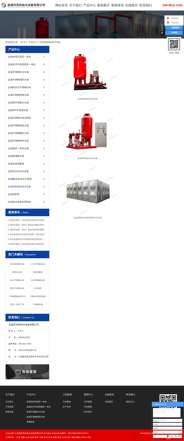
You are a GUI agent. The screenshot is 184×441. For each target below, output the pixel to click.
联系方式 (130, 402)
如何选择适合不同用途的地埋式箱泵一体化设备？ (28, 239)
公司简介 (9, 402)
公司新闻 (88, 402)
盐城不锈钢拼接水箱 (18, 95)
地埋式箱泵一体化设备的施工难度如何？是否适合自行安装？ (28, 244)
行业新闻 (88, 407)
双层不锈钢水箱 (17, 288)
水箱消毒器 (38, 272)
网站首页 (62, 5)
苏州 (50, 437)
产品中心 (89, 5)
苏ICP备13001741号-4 (78, 433)
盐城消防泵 (14, 194)
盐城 (32, 437)
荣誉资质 (9, 412)
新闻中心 (88, 394)
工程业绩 (9, 407)
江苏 (18, 437)
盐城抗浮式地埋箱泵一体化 (22, 64)
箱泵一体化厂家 (17, 304)
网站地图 (76, 437)
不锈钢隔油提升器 (17, 296)
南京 (36, 437)
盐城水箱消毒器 (16, 163)
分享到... (175, 33)
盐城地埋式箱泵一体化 (19, 56)
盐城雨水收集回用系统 (19, 202)
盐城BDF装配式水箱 (18, 102)
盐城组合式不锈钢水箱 (19, 87)
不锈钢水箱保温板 (38, 296)
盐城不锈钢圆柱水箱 (18, 133)
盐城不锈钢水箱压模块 (19, 118)
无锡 (41, 437)
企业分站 (66, 437)
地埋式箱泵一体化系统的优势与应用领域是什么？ (28, 220)
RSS (83, 437)
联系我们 (142, 5)
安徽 (23, 437)
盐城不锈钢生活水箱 (18, 72)
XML (89, 437)
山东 (27, 437)
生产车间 (67, 407)
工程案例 (67, 394)
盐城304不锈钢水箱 (18, 110)
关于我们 (75, 5)
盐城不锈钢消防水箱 (18, 79)
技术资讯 (88, 412)
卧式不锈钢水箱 (17, 280)
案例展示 (102, 5)
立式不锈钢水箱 (38, 264)
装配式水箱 (17, 272)
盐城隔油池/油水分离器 (20, 179)
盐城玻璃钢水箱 (16, 156)
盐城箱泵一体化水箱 (18, 148)
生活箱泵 (38, 288)
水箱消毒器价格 (38, 280)
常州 (46, 437)
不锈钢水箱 (38, 304)
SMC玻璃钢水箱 (17, 264)
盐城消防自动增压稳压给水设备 (159, 79)
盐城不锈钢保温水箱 (18, 125)
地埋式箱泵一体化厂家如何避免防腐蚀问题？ (28, 229)
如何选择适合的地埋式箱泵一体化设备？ (28, 234)
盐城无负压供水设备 (18, 171)
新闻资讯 (115, 5)
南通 (55, 437)
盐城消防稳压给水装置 (76, 79)
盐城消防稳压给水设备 (50, 42)
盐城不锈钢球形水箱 (18, 141)
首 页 (23, 42)
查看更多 (31, 422)
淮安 (59, 437)
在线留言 (129, 5)
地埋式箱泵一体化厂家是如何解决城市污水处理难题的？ (28, 225)
